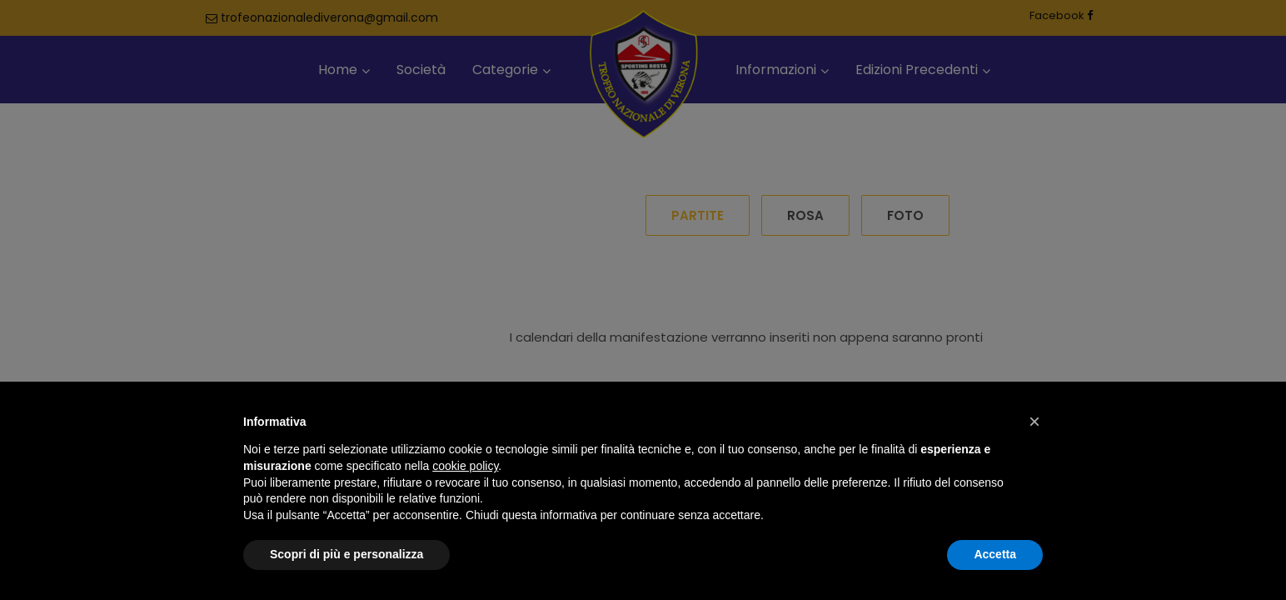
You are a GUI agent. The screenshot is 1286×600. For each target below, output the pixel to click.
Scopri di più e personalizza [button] (346, 554)
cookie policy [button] (465, 465)
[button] (1034, 421)
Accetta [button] (995, 554)
